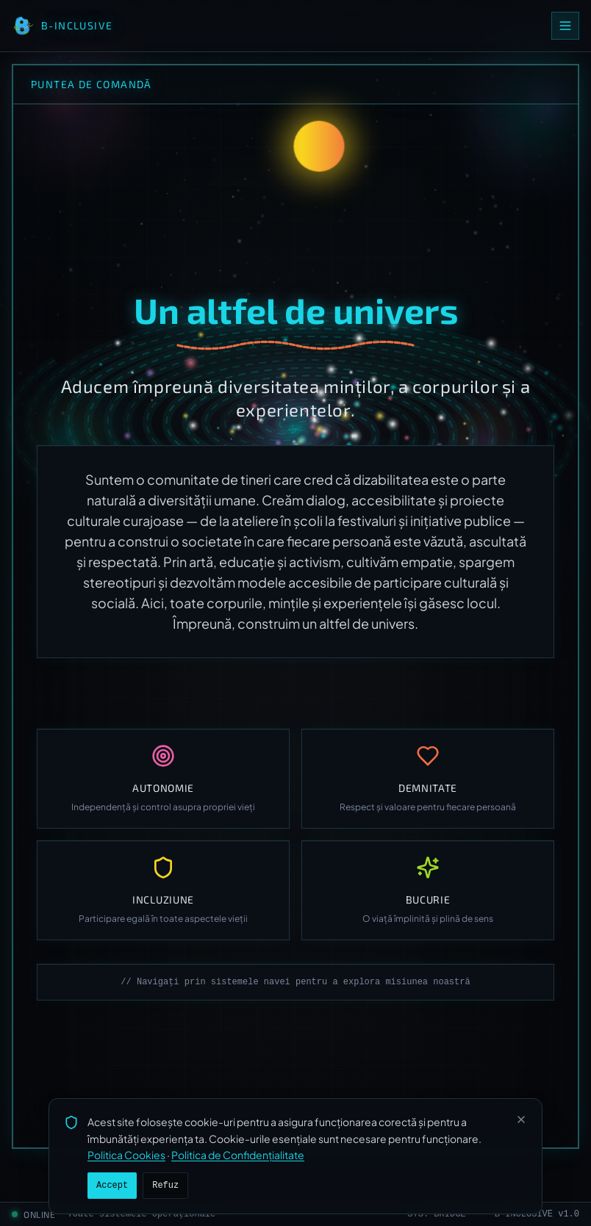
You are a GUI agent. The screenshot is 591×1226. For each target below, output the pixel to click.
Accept (112, 1185)
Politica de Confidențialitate (237, 1154)
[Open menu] (565, 26)
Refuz (165, 1185)
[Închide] (521, 1119)
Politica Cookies (126, 1154)
